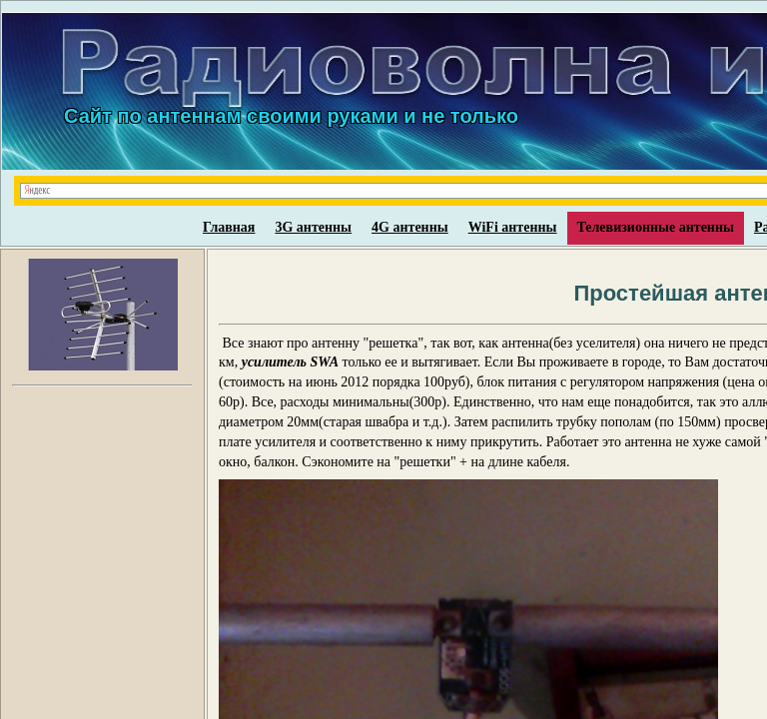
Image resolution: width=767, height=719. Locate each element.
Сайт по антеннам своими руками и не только (291, 116)
